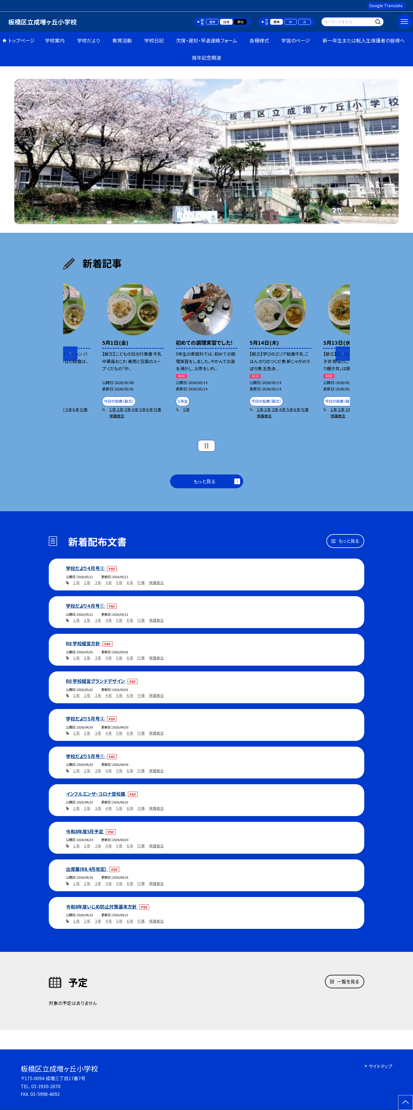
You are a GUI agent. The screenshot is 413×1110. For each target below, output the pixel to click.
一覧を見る (348, 981)
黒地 (240, 22)
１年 (112, 409)
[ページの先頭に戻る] (405, 1102)
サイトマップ (380, 1066)
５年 (68, 409)
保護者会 (116, 416)
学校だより (88, 40)
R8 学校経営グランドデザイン (96, 680)
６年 (76, 409)
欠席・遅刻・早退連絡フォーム (206, 40)
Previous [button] (70, 353)
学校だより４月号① (86, 605)
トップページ (21, 40)
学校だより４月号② (86, 568)
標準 (276, 22)
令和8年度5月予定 (85, 831)
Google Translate (386, 5)
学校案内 (55, 40)
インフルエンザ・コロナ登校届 (96, 793)
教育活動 (122, 40)
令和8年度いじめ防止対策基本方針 (102, 906)
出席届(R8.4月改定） (87, 868)
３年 (127, 409)
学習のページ (295, 40)
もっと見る (204, 481)
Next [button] (343, 353)
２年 (120, 409)
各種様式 (259, 40)
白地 (226, 22)
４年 (135, 409)
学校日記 (154, 40)
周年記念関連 (206, 57)
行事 (83, 409)
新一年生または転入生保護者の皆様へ (364, 40)
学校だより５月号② (86, 718)
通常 (212, 22)
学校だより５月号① (86, 756)
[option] (206, 151)
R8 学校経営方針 (83, 643)
